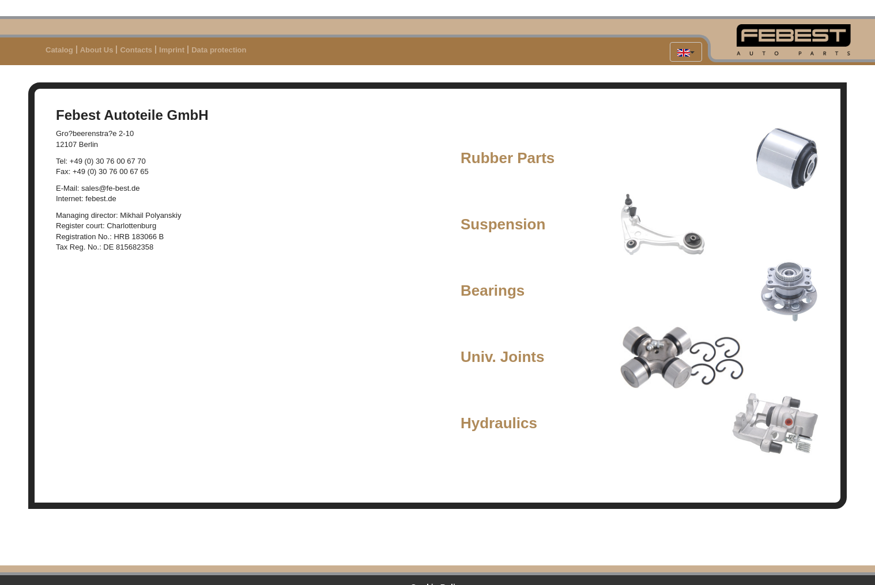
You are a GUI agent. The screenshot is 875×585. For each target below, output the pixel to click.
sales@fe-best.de (110, 188)
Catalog (59, 50)
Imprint (171, 50)
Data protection (218, 50)
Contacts (136, 50)
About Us (97, 50)
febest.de (100, 198)
